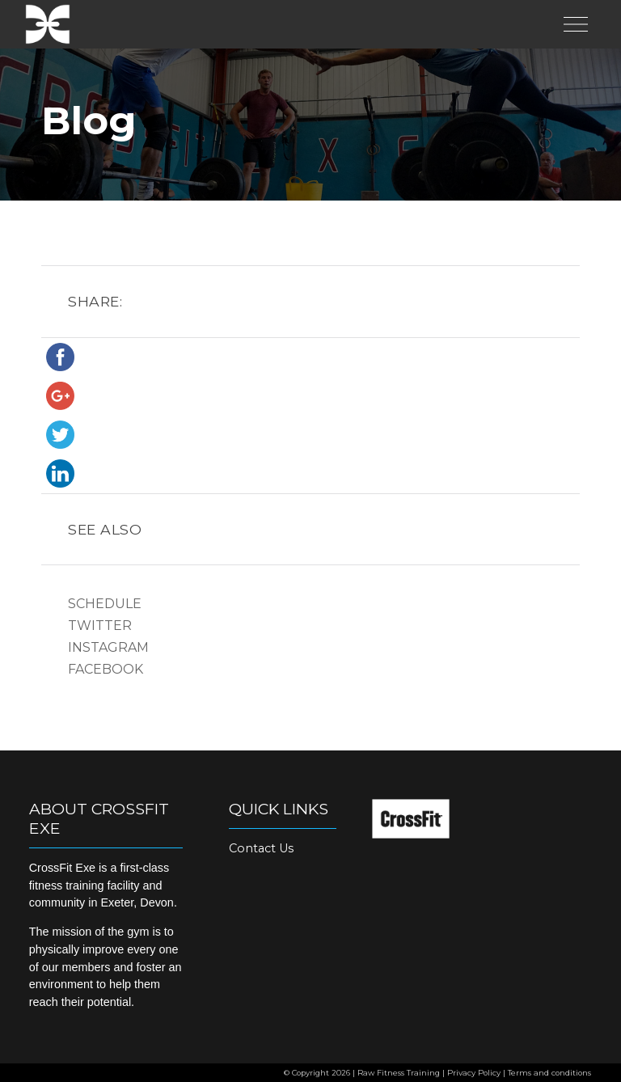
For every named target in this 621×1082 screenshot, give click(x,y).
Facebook (105, 669)
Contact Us (261, 848)
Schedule (105, 603)
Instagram (108, 647)
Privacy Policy (474, 1072)
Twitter (100, 625)
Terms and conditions (549, 1072)
